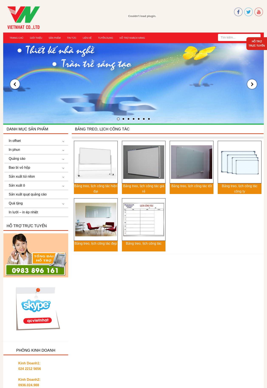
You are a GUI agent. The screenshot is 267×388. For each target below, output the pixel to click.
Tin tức (71, 38)
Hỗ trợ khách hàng (132, 38)
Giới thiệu (36, 38)
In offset (15, 141)
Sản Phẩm (55, 38)
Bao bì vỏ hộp (19, 167)
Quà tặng (16, 203)
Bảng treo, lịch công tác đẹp (96, 243)
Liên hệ (87, 38)
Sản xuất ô (17, 185)
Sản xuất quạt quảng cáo (28, 194)
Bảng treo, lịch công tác (144, 243)
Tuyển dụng (105, 38)
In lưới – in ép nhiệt (23, 212)
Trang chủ (16, 38)
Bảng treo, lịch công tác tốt (191, 186)
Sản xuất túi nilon (22, 176)
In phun (14, 149)
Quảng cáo (17, 158)
